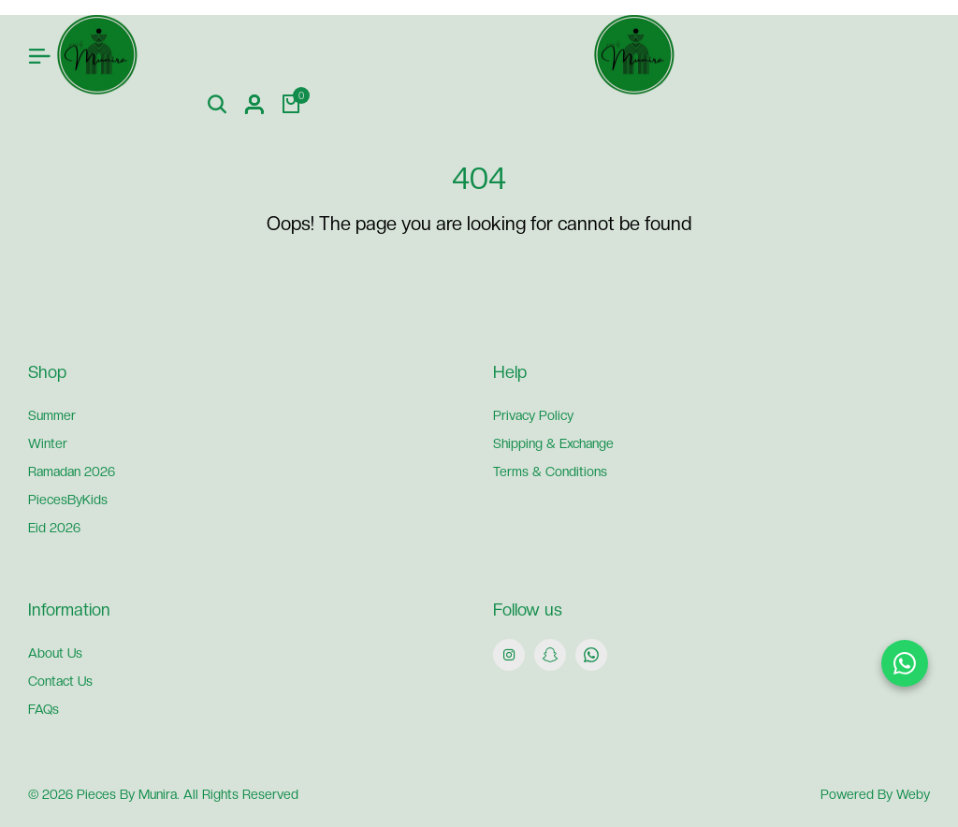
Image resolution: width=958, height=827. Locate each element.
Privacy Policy (533, 415)
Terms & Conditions (550, 471)
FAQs (43, 709)
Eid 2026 (54, 527)
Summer (52, 415)
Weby (913, 794)
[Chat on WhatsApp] (904, 663)
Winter (47, 443)
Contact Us (60, 681)
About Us (55, 653)
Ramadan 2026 (71, 471)
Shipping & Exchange (553, 443)
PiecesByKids (68, 499)
